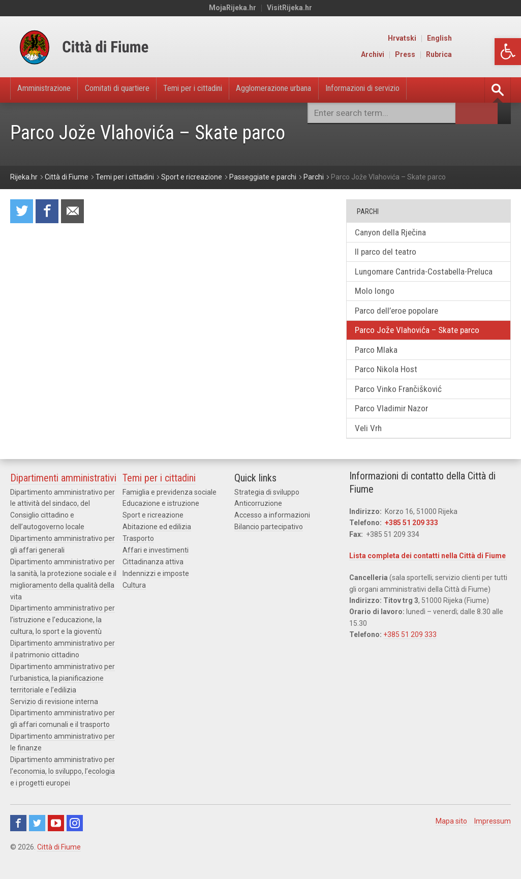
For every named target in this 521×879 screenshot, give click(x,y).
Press (465, 55)
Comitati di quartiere (133, 89)
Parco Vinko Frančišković (402, 409)
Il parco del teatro (389, 253)
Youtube (56, 839)
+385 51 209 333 (411, 545)
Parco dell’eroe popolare (401, 327)
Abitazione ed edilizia (156, 549)
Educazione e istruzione (160, 526)
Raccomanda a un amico (76, 212)
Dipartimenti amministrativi (63, 501)
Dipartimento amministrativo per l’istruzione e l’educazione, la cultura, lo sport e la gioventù (62, 640)
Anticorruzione (258, 526)
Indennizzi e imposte (155, 594)
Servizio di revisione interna (54, 720)
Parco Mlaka (379, 368)
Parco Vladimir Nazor (395, 430)
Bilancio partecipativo (268, 549)
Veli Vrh (371, 450)
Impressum (492, 837)
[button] (508, 51)
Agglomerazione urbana (312, 89)
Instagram (75, 839)
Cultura (134, 606)
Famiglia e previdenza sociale (169, 515)
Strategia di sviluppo (266, 515)
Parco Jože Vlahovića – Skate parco (422, 347)
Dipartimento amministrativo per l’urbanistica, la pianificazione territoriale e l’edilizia (62, 697)
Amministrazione (49, 89)
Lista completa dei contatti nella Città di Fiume (427, 578)
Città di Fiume (59, 863)
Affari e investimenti (155, 572)
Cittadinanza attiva (152, 583)
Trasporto (138, 560)
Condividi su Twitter (22, 212)
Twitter (37, 839)
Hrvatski (462, 39)
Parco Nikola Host (389, 388)
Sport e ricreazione (152, 538)
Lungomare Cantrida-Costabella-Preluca (416, 280)
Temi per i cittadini (220, 89)
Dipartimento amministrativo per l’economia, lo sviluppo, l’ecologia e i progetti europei (62, 788)
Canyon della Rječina (394, 233)
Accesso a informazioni (272, 538)
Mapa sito (451, 837)
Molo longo (377, 306)
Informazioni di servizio (413, 89)
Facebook (18, 839)
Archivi (432, 55)
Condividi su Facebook (49, 212)
